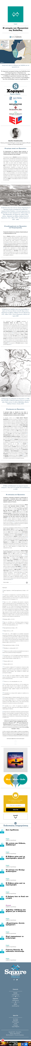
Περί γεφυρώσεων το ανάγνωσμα (15, 937)
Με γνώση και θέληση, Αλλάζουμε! (16, 844)
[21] (7, 575)
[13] (19, 510)
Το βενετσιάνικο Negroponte (15, 741)
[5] (22, 338)
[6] (8, 342)
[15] (13, 522)
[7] (10, 344)
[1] (27, 172)
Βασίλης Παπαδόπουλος (15, 141)
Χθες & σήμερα (15, 1022)
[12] (23, 455)
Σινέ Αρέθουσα (12, 830)
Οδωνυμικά (8, 905)
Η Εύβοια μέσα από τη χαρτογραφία (15, 884)
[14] (8, 517)
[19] (7, 567)
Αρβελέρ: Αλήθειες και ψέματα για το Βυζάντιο (16, 910)
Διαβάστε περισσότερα (11, 840)
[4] (12, 332)
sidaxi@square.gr (15, 994)
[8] (26, 433)
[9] (12, 439)
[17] (27, 537)
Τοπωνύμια (15, 1025)
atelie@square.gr (15, 1006)
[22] (26, 579)
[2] (7, 243)
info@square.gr (15, 1000)
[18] (11, 556)
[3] (3, 247)
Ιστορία (15, 24)
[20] (6, 570)
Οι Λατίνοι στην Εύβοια (15, 740)
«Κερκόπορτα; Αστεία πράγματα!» (15, 924)
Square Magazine (15, 1026)
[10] (19, 442)
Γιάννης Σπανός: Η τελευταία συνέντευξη (15, 950)
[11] (27, 443)
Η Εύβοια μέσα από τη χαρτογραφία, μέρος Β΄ (16, 857)
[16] (22, 534)
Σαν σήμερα (15, 1019)
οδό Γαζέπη (26, 572)
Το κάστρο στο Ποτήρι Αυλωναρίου (15, 870)
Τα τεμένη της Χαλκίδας (14, 582)
